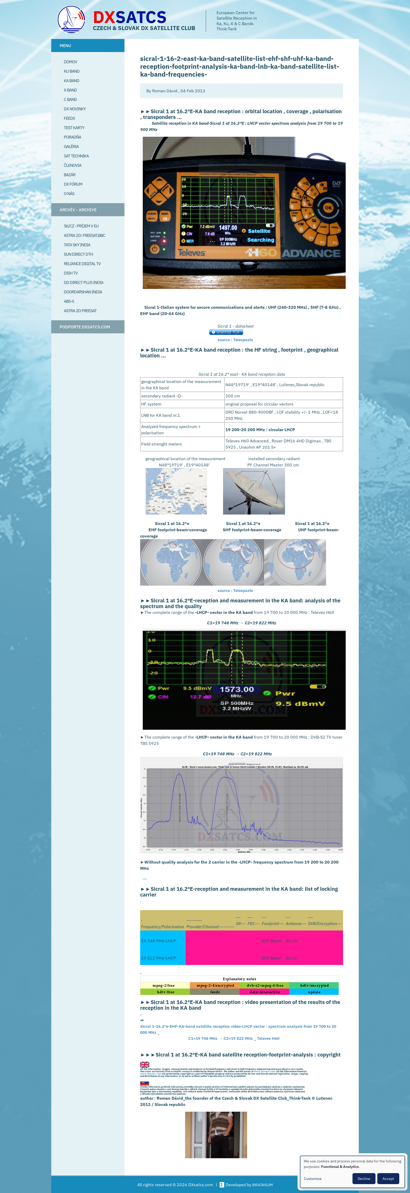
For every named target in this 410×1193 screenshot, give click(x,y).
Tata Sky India (77, 244)
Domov (70, 61)
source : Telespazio (236, 339)
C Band (70, 99)
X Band (70, 90)
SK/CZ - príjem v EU (81, 226)
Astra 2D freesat (80, 310)
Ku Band (71, 71)
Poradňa (72, 137)
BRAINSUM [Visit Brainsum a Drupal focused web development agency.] (262, 1184)
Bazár (69, 174)
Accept (388, 1178)
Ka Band (71, 80)
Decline (364, 1178)
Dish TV (71, 273)
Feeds (69, 118)
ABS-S (69, 301)
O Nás (69, 193)
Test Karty (74, 127)
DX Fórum (73, 184)
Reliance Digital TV (82, 263)
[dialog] (352, 1172)
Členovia (72, 165)
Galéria (71, 146)
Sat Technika (76, 155)
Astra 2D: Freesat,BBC (84, 235)
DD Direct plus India (83, 282)
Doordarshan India (83, 291)
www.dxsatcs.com (264, 1072)
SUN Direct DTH (78, 254)
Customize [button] (313, 1178)
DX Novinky (75, 108)
